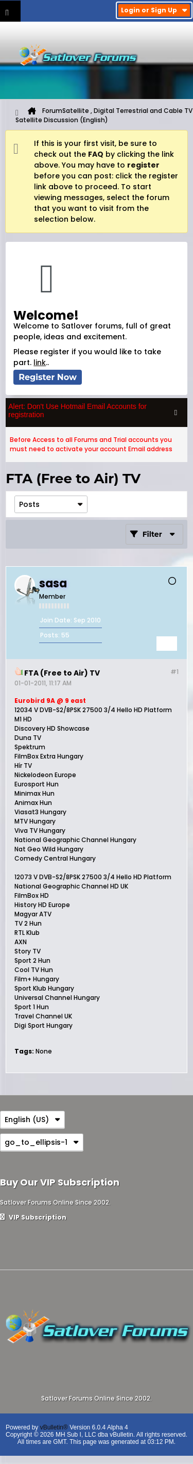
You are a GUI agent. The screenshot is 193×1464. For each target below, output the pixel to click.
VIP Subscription (33, 1217)
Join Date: (56, 620)
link (39, 362)
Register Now (48, 377)
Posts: (50, 635)
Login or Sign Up (154, 10)
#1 (174, 671)
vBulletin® (54, 1427)
